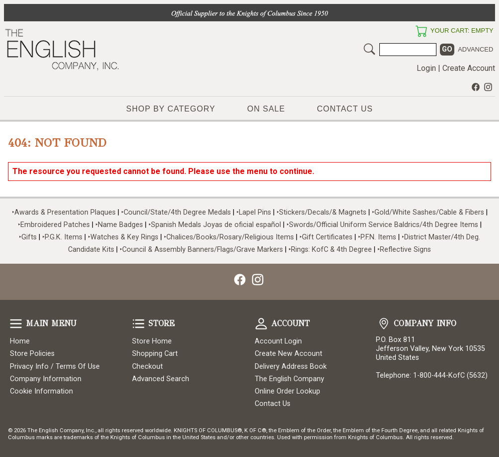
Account (261, 324)
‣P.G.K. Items (62, 237)
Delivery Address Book (291, 366)
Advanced (475, 49)
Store (138, 324)
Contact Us (345, 108)
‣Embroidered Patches (55, 225)
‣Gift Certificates (326, 237)
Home (20, 341)
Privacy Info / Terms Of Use (55, 366)
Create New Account (288, 353)
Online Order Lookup (287, 391)
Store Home (152, 341)
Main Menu (16, 324)
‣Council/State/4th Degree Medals (176, 212)
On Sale (266, 108)
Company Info (384, 324)
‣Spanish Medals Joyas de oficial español (214, 225)
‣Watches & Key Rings (123, 237)
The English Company (289, 379)
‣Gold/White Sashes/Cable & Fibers (428, 212)
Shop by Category (170, 108)
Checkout (147, 366)
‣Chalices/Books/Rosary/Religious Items (229, 237)
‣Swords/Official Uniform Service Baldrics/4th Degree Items (382, 225)
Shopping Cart (155, 353)
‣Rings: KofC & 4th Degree (331, 249)
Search (369, 49)
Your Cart (421, 31)
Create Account (468, 68)
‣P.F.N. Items (377, 237)
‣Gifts (29, 237)
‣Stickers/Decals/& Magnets (321, 212)
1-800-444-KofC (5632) (450, 375)
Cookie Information (41, 391)
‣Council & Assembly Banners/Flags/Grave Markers (201, 249)
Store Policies (32, 353)
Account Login (278, 341)
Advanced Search (160, 379)
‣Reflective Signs (404, 249)
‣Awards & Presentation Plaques (64, 212)
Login (426, 68)
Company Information (45, 379)
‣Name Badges (119, 225)
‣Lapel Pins (254, 212)
